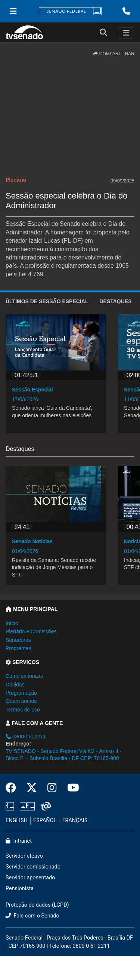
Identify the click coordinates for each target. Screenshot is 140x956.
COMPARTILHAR (113, 53)
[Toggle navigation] (126, 33)
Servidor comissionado (33, 867)
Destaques (115, 301)
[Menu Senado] (13, 11)
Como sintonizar (24, 676)
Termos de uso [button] (23, 710)
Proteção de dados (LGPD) (37, 905)
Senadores (18, 640)
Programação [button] (21, 693)
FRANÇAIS (75, 820)
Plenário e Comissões (31, 631)
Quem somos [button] (21, 701)
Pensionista (20, 888)
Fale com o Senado (32, 916)
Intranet (19, 841)
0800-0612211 (26, 737)
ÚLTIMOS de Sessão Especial (47, 301)
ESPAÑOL (44, 820)
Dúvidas (15, 685)
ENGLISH (17, 820)
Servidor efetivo (24, 856)
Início (12, 623)
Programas (18, 648)
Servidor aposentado (30, 877)
